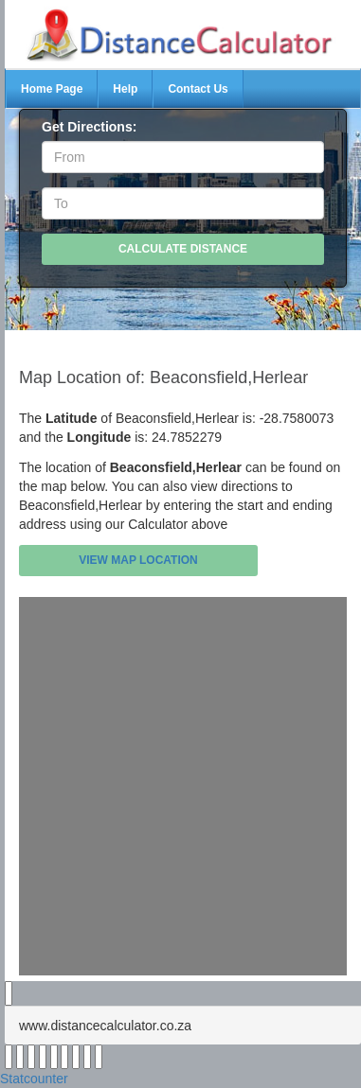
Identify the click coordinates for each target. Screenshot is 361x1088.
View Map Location (138, 560)
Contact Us (197, 89)
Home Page (51, 89)
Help (125, 89)
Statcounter (34, 1078)
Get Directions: (89, 126)
